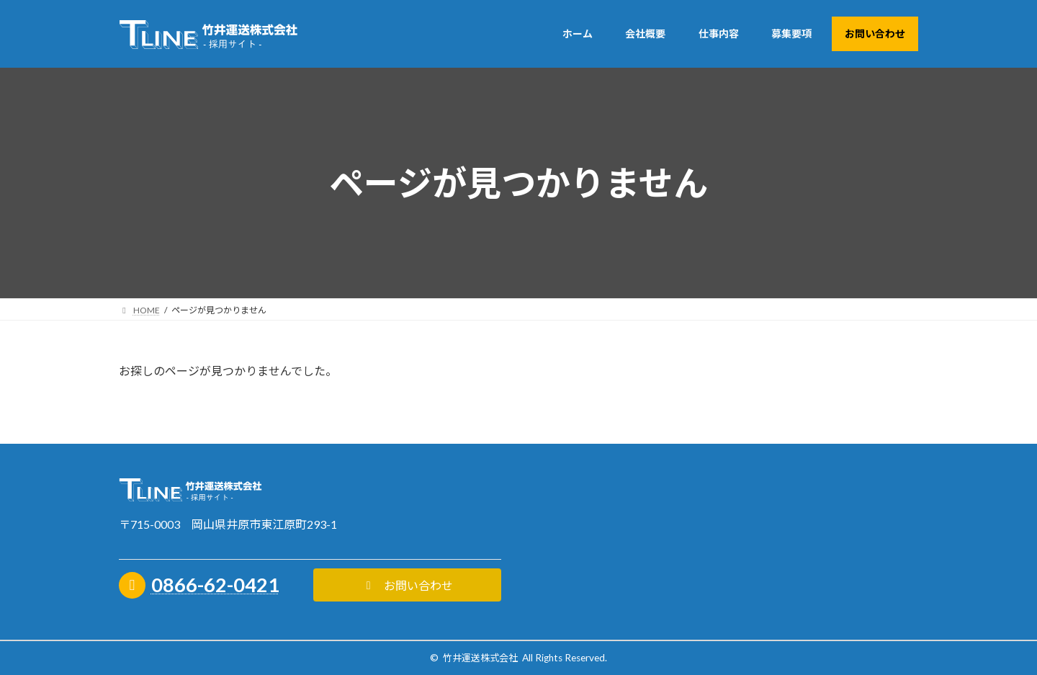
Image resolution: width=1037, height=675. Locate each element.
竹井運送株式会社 (480, 657)
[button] (407, 585)
